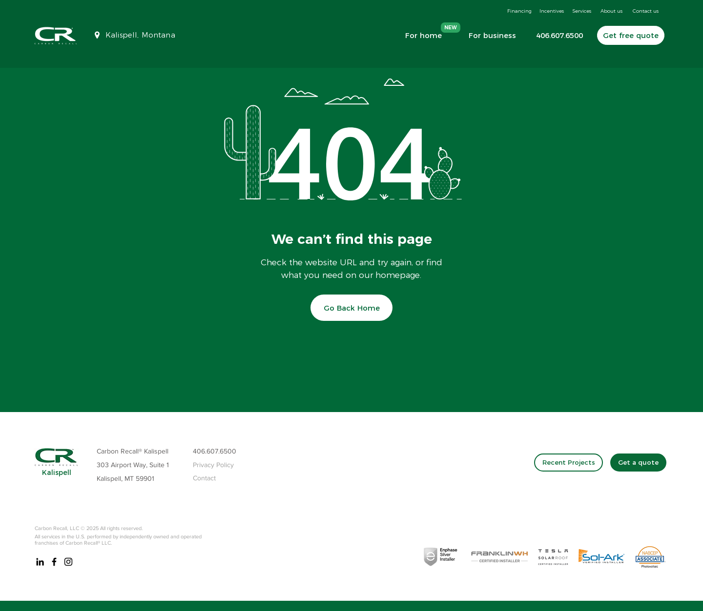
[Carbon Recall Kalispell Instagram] (68, 561)
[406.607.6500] (556, 35)
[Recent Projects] (568, 462)
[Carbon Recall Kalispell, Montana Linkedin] (40, 561)
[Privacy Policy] (216, 465)
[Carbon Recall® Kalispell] (143, 451)
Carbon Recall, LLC (57, 528)
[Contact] (216, 478)
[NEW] (450, 27)
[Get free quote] (630, 35)
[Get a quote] (638, 462)
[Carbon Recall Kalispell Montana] (54, 561)
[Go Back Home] (351, 308)
